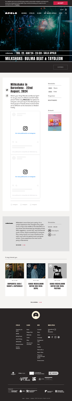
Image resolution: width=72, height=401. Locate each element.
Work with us (40, 349)
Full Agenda (36, 301)
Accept (60, 3)
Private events (40, 360)
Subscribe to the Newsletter (51, 330)
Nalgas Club (30, 331)
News (38, 331)
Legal (23, 397)
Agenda (24, 13)
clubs (39, 13)
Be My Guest (19, 336)
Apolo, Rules (40, 352)
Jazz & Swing (19, 338)
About (38, 334)
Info (60, 13)
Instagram (15, 204)
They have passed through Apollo (41, 356)
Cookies (17, 5)
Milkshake (29, 334)
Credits (39, 346)
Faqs (38, 344)
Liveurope (39, 337)
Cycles (31, 13)
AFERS (17, 333)
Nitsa (28, 339)
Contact (39, 329)
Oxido (28, 337)
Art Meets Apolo (50, 13)
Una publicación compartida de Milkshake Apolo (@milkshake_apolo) (31, 151)
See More (20, 244)
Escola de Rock (19, 344)
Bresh (28, 329)
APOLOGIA (18, 341)
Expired (60, 67)
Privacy (27, 397)
